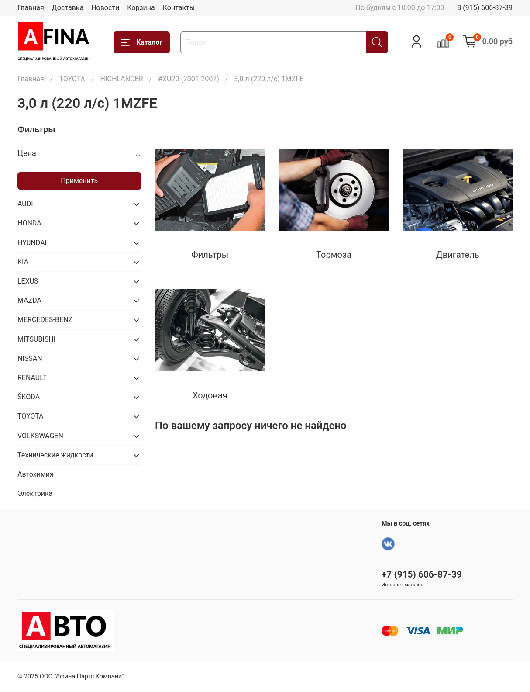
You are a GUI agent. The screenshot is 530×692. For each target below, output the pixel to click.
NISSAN (29, 358)
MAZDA (29, 300)
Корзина (141, 7)
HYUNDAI (32, 243)
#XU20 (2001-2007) (188, 79)
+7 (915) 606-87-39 (422, 574)
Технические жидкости (55, 455)
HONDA (29, 223)
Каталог (141, 42)
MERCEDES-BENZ (44, 319)
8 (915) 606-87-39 (485, 7)
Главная (30, 7)
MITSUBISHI (36, 339)
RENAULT (32, 378)
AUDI (25, 204)
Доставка (67, 7)
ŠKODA (28, 397)
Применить (79, 180)
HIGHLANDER (121, 79)
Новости (105, 7)
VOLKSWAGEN (40, 436)
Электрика (34, 493)
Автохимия (35, 474)
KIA (22, 262)
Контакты (179, 7)
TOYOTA (72, 79)
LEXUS (27, 281)
